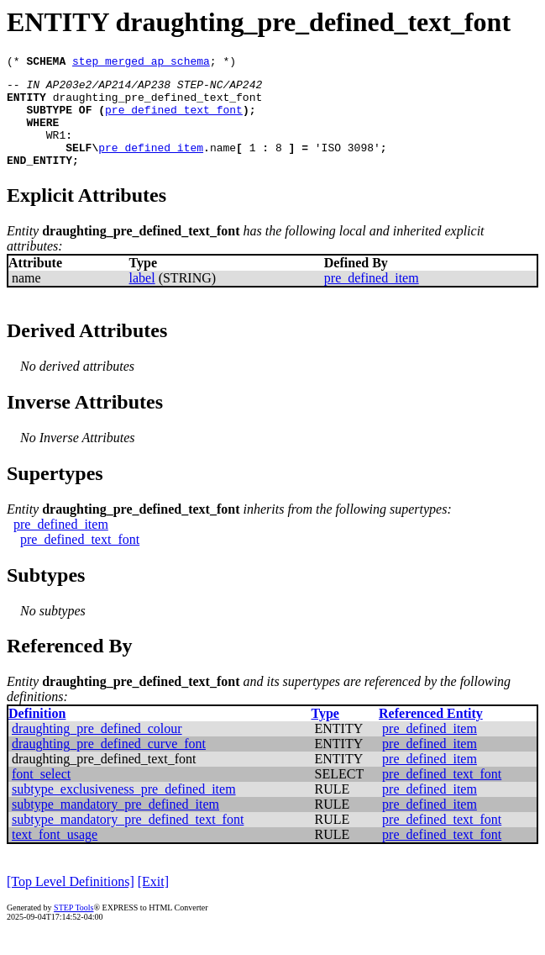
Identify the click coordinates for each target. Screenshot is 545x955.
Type (324, 733)
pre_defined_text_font (174, 119)
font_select (41, 794)
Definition (37, 733)
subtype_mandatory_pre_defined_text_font (128, 839)
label (142, 298)
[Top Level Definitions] (70, 901)
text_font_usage (54, 854)
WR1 (56, 149)
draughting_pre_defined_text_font (158, 104)
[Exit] (153, 901)
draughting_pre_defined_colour (97, 748)
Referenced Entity (431, 733)
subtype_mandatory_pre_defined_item (115, 824)
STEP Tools (73, 927)
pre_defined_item (150, 164)
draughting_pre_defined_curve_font (109, 764)
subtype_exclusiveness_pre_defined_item (124, 809)
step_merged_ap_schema (141, 63)
